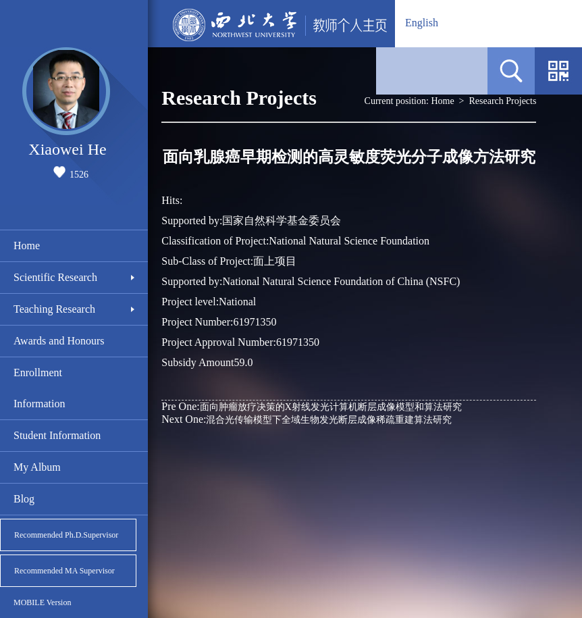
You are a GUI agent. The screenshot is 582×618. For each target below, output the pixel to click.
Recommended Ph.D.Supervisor (66, 535)
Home (27, 245)
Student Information (57, 435)
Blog (24, 499)
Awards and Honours (59, 340)
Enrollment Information (39, 388)
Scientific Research (55, 277)
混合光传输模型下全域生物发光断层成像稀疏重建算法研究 (306, 419)
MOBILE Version (42, 602)
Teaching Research (54, 309)
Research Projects (503, 101)
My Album (37, 467)
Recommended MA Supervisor (64, 570)
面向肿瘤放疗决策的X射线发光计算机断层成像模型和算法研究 (311, 406)
